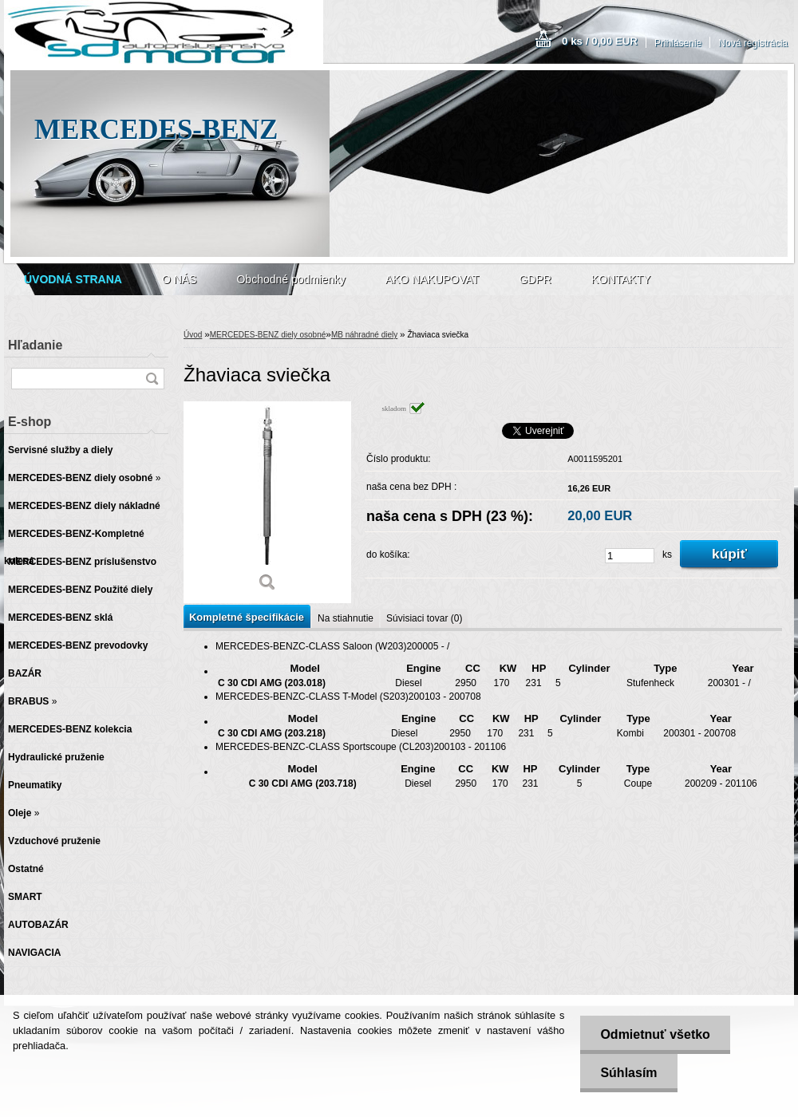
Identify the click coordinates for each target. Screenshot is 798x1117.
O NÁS (179, 279)
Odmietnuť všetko (654, 1034)
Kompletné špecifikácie (246, 617)
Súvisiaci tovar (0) (424, 618)
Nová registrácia (753, 43)
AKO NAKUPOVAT (432, 279)
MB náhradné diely (364, 334)
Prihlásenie (677, 43)
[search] (152, 379)
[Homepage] (73, 279)
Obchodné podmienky (290, 279)
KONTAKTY (620, 279)
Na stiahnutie (345, 618)
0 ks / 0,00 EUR (600, 41)
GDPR (535, 279)
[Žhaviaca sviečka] (267, 502)
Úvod (193, 334)
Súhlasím (628, 1073)
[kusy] (629, 555)
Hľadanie (35, 345)
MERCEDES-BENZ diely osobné (268, 334)
